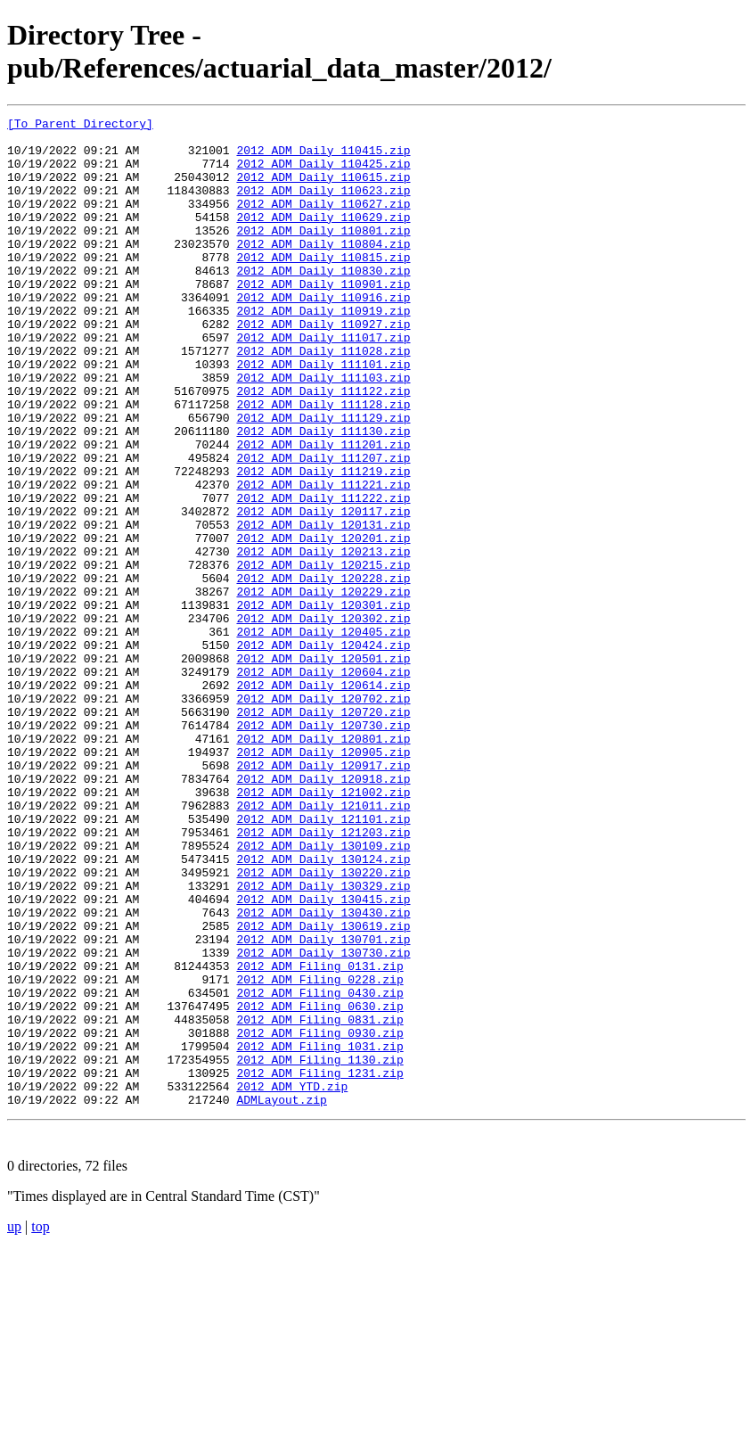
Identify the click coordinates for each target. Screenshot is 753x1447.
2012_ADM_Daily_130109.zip (323, 992)
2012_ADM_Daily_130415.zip (323, 1056)
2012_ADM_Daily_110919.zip (323, 350)
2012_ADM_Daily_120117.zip (323, 591)
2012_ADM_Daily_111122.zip (323, 447)
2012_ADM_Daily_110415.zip (323, 158)
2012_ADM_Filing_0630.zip (319, 1185)
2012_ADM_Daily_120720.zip (323, 832)
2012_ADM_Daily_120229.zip (323, 687)
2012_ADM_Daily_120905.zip (323, 880)
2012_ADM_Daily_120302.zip (323, 719)
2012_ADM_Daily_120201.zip (323, 623)
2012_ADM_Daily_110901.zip (323, 318)
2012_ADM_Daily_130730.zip (323, 1121)
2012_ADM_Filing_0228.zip (319, 1153)
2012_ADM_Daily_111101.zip (323, 415)
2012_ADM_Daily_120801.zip (323, 864)
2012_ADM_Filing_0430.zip (319, 1169)
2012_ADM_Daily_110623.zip (323, 206)
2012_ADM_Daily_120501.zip (323, 768)
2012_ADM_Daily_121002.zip (323, 928)
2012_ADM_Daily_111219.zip (323, 543)
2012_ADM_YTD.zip (292, 1281)
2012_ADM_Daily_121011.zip (323, 944)
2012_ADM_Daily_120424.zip (323, 752)
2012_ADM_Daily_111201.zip (323, 511)
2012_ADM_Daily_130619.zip (323, 1089)
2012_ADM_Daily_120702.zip (323, 816)
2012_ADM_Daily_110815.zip (323, 286)
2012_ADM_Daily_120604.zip (323, 784)
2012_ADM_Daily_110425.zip (323, 174)
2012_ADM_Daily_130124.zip (323, 1008)
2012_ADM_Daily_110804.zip (323, 270)
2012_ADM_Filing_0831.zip (319, 1201)
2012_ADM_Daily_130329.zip (323, 1040)
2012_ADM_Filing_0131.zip (319, 1137)
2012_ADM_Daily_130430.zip (323, 1073)
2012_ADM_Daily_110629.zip (323, 238)
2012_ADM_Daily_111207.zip (323, 527)
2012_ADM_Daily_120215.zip (323, 655)
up (14, 1424)
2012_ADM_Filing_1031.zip (319, 1233)
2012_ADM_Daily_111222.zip (323, 575)
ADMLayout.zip (281, 1297)
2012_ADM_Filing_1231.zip (319, 1265)
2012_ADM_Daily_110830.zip (323, 302)
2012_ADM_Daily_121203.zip (323, 976)
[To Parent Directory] (80, 126)
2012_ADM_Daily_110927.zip (323, 366)
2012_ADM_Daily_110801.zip (323, 254)
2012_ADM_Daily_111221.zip (323, 559)
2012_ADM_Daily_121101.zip (323, 960)
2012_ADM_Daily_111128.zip (323, 463)
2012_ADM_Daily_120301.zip (323, 703)
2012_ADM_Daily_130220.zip (323, 1024)
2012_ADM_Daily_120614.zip (323, 800)
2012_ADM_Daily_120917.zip (323, 896)
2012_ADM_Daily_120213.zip (323, 639)
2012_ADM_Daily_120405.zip (323, 736)
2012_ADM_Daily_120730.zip (323, 848)
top (40, 1424)
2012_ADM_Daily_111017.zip (323, 382)
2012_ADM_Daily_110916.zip (323, 334)
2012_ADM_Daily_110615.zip (323, 190)
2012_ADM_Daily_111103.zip (323, 431)
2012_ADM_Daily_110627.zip (323, 222)
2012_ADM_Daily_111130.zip (323, 495)
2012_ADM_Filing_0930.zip (319, 1217)
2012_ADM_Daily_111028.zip (323, 399)
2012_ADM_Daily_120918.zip (323, 912)
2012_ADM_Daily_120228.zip (323, 671)
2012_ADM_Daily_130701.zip (323, 1105)
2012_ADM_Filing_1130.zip (319, 1249)
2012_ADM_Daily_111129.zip (323, 479)
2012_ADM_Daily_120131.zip (323, 607)
